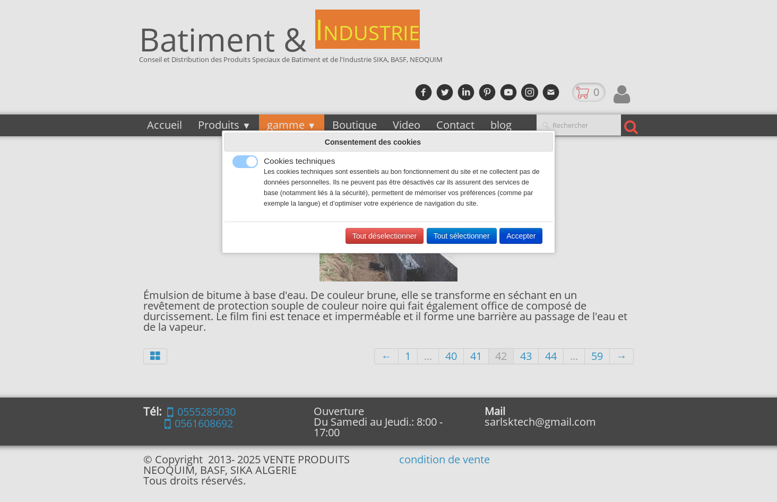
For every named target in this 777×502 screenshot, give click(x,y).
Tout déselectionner (384, 236)
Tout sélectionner (462, 236)
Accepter (521, 236)
